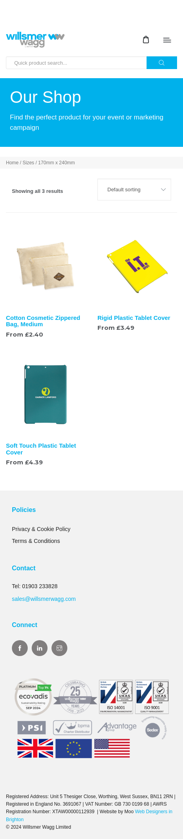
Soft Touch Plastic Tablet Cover (41, 449)
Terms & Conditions (36, 541)
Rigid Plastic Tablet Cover (133, 317)
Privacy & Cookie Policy (41, 529)
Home (12, 162)
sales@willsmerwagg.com (44, 599)
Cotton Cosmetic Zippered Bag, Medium (43, 321)
